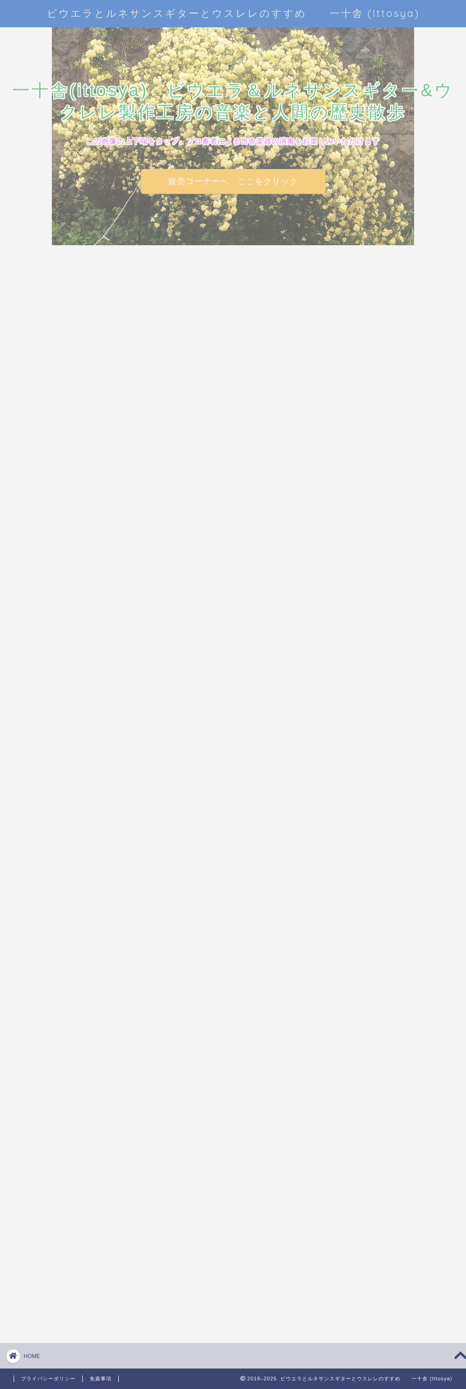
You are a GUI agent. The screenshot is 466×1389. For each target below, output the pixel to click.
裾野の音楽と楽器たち (381, 989)
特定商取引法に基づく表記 (376, 1178)
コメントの (369, 1269)
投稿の (361, 1257)
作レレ (356, 812)
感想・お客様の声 (374, 896)
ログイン (356, 1245)
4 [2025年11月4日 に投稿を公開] (355, 519)
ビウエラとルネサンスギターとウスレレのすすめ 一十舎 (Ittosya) (233, 13)
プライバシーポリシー (369, 1157)
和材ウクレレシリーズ (381, 833)
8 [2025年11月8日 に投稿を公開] (416, 519)
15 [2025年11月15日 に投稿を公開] (415, 528)
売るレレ (360, 854)
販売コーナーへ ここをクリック (233, 181)
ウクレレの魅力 (370, 677)
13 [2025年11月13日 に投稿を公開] (385, 528)
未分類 (356, 917)
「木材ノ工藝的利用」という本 (383, 1060)
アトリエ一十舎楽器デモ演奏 (381, 651)
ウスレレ (360, 719)
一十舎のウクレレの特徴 (381, 786)
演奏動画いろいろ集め (381, 968)
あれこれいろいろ (374, 626)
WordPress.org (368, 1281)
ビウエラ (360, 740)
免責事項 (100, 1378)
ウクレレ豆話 (367, 698)
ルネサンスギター (374, 761)
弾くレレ (360, 875)
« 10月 (355, 554)
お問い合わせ (355, 1136)
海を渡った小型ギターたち (381, 942)
